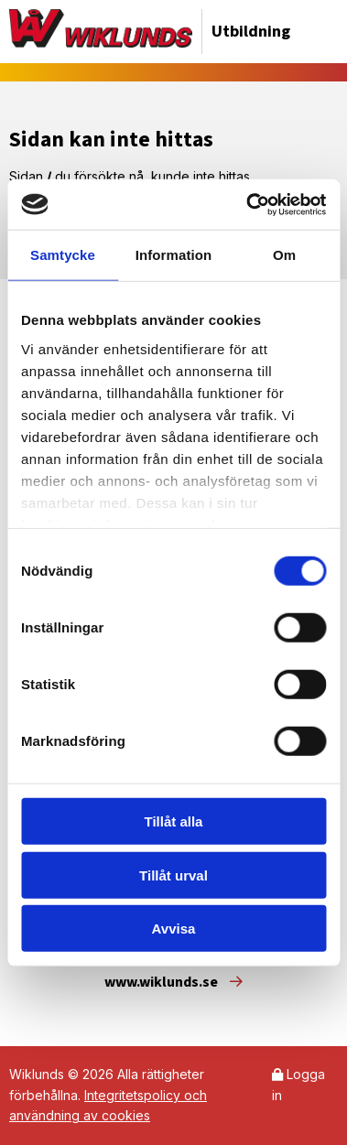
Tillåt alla (174, 821)
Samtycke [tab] (62, 255)
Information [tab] (174, 255)
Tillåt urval (173, 874)
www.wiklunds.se (173, 982)
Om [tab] (284, 255)
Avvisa (174, 928)
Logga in (298, 1084)
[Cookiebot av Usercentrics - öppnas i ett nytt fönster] (247, 204)
